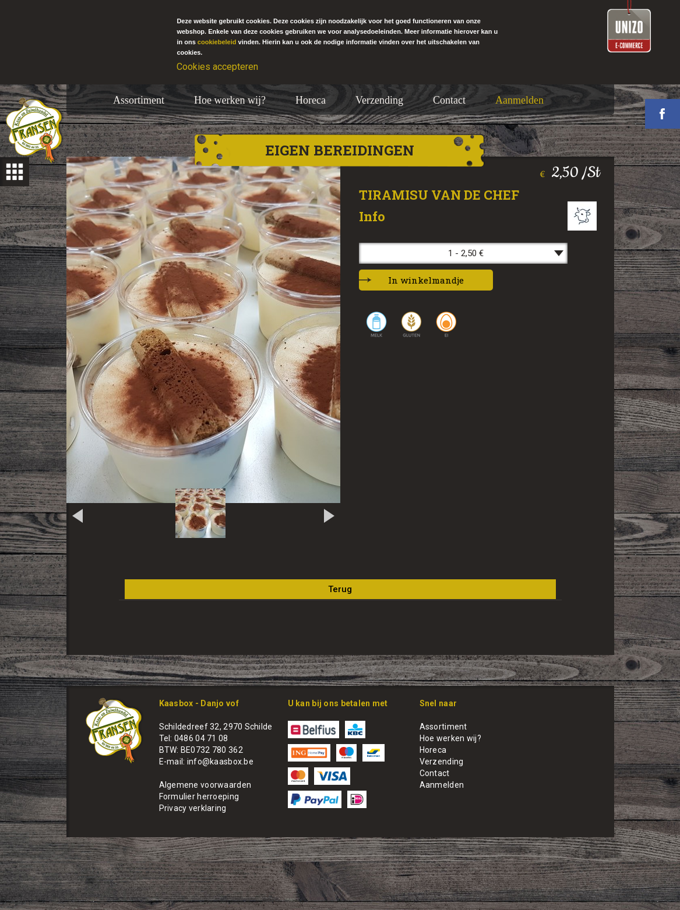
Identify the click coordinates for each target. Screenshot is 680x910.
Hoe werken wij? (230, 100)
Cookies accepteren (217, 66)
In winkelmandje (426, 280)
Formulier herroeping (199, 796)
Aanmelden (519, 100)
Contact (449, 100)
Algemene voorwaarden (205, 784)
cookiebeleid (217, 41)
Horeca (310, 100)
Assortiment (138, 100)
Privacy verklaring (193, 808)
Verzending (379, 100)
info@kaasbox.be (220, 761)
